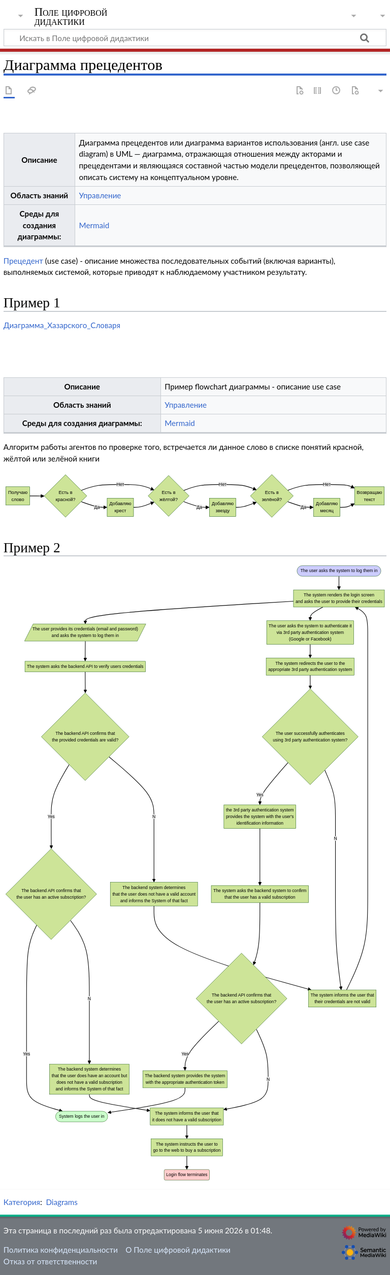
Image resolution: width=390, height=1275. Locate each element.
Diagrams (62, 1202)
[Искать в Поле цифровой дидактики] (195, 37)
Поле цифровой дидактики (71, 17)
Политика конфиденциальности (61, 1249)
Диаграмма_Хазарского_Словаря (62, 325)
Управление (100, 195)
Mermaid (94, 225)
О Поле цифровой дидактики (178, 1249)
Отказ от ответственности (50, 1261)
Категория (22, 1202)
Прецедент (23, 260)
